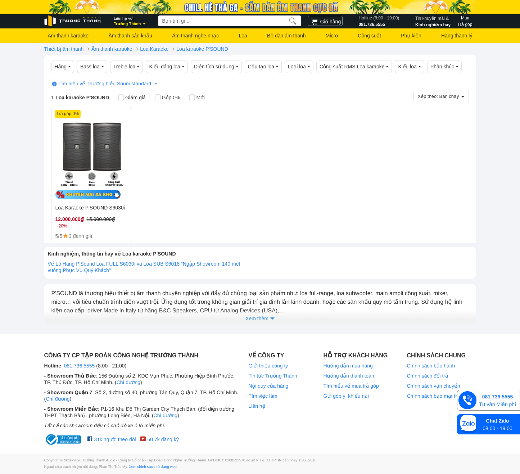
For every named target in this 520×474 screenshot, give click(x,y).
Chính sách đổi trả (427, 376)
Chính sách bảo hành (431, 366)
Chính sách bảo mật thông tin (440, 396)
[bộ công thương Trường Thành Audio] (64, 439)
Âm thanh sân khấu (130, 36)
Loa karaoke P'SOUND (202, 49)
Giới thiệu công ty (268, 366)
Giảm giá (132, 97)
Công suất (369, 36)
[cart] (325, 21)
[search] (293, 20)
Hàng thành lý (456, 36)
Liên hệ (257, 406)
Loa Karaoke (154, 49)
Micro (332, 36)
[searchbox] (229, 20)
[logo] (73, 21)
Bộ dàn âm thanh (286, 36)
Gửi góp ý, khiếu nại (346, 396)
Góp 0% (167, 97)
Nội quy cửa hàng (269, 386)
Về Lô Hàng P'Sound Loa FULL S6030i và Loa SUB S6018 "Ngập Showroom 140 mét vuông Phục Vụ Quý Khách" (144, 267)
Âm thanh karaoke (68, 36)
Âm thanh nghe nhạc (195, 36)
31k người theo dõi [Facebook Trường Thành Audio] (111, 439)
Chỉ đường (128, 382)
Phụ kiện (411, 36)
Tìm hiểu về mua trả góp (351, 386)
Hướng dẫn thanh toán (349, 376)
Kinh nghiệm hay (433, 21)
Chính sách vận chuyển (433, 386)
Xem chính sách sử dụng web (153, 467)
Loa (243, 36)
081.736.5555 (379, 21)
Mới (196, 97)
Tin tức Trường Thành (273, 376)
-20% (62, 226)
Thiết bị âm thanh (64, 49)
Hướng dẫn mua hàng (348, 366)
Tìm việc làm (263, 396)
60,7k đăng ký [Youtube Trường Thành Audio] (159, 439)
